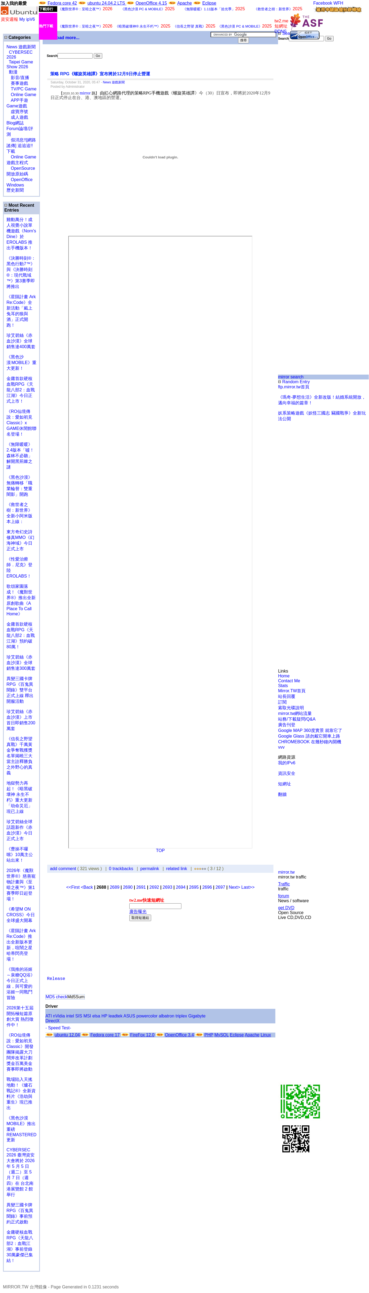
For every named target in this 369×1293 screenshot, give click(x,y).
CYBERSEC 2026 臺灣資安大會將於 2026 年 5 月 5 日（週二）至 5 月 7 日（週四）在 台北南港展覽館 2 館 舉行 (20, 1172)
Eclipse (209, 3)
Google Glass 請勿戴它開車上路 (309, 736)
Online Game (21, 94)
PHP (208, 1035)
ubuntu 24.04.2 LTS (106, 3)
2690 (128, 887)
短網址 (284, 784)
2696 (207, 887)
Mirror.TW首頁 (292, 690)
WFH (338, 3)
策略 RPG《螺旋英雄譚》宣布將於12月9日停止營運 (100, 74)
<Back (87, 887)
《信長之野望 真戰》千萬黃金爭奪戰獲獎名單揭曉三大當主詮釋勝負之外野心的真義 (19, 756)
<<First (73, 887)
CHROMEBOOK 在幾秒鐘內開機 (309, 741)
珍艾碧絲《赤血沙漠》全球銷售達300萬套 (20, 663)
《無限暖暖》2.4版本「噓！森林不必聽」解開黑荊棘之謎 (20, 455)
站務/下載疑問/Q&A (297, 719)
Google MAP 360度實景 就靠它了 (310, 730)
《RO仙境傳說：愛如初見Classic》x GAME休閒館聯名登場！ (21, 422)
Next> (235, 887)
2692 (154, 887)
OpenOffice (19, 179)
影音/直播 (17, 77)
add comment (63, 868)
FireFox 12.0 (142, 1035)
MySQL (221, 1035)
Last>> (248, 887)
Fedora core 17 (105, 1035)
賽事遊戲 (17, 83)
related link (176, 868)
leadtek (116, 1016)
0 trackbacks (121, 868)
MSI (87, 1016)
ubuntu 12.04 (67, 1035)
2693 (167, 887)
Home (284, 676)
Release (56, 978)
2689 (115, 887)
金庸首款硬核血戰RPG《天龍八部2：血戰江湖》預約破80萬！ (20, 635)
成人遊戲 (17, 117)
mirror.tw (286, 872)
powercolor (146, 1016)
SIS (78, 1016)
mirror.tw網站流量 (295, 713)
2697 (220, 887)
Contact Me (289, 680)
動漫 (13, 72)
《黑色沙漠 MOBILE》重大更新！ (21, 363)
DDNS (281, 31)
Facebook (322, 3)
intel (70, 1016)
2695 (194, 887)
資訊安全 (286, 773)
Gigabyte (196, 1016)
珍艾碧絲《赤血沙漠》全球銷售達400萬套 (20, 341)
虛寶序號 (17, 111)
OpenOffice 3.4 (179, 1035)
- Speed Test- (58, 1028)
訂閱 (282, 702)
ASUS (129, 1016)
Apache (184, 3)
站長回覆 (286, 696)
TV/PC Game (21, 89)
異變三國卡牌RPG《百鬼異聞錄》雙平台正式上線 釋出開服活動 (19, 690)
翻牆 (282, 794)
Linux (265, 1035)
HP (104, 1016)
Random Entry (294, 381)
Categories (17, 37)
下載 (10, 151)
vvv (281, 747)
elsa (96, 1016)
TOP (160, 850)
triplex (181, 1016)
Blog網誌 (15, 123)
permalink (149, 868)
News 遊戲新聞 (21, 47)
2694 (181, 887)
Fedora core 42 (62, 3)
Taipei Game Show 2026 (19, 64)
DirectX (52, 1021)
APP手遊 (17, 100)
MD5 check (56, 997)
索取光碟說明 (291, 707)
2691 (141, 887)
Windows (15, 185)
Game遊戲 (16, 106)
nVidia (59, 1016)
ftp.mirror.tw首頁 (293, 387)
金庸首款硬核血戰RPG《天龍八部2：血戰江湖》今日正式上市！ (20, 389)
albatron (166, 1016)
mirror (85, 93)
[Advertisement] (295, 132)
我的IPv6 (286, 763)
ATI (48, 1016)
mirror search (290, 377)
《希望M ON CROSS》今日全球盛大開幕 (20, 915)
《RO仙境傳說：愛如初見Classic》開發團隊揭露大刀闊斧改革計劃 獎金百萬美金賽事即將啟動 (19, 1052)
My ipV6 (27, 19)
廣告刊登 (286, 724)
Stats (283, 685)
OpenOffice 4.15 (151, 3)
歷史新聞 (15, 190)
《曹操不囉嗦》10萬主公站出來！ (19, 855)
